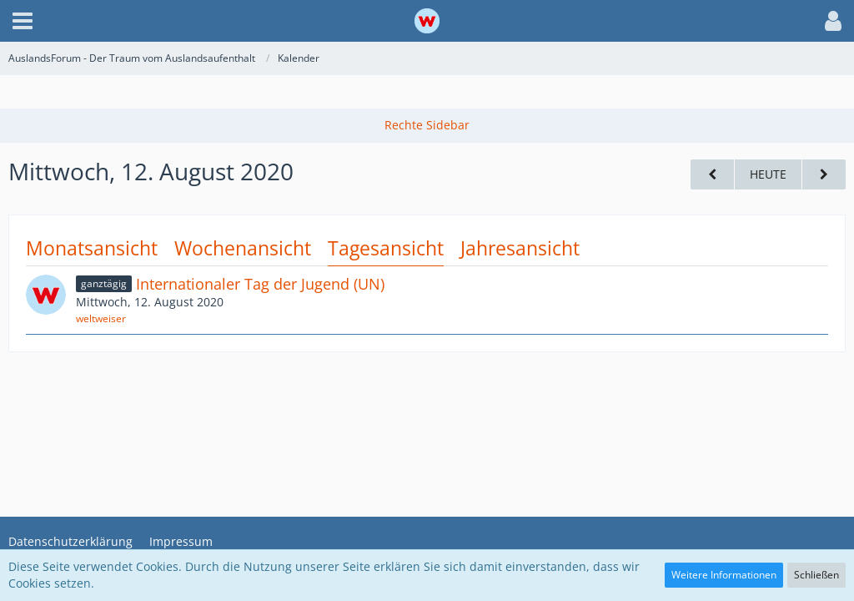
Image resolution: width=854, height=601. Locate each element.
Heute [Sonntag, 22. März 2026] (768, 174)
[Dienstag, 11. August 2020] (712, 174)
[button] (22, 21)
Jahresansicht (520, 248)
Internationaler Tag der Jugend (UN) (260, 284)
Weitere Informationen (723, 575)
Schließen (816, 575)
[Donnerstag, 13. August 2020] (824, 174)
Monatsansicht (92, 248)
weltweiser (101, 318)
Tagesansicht (386, 248)
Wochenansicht (242, 248)
